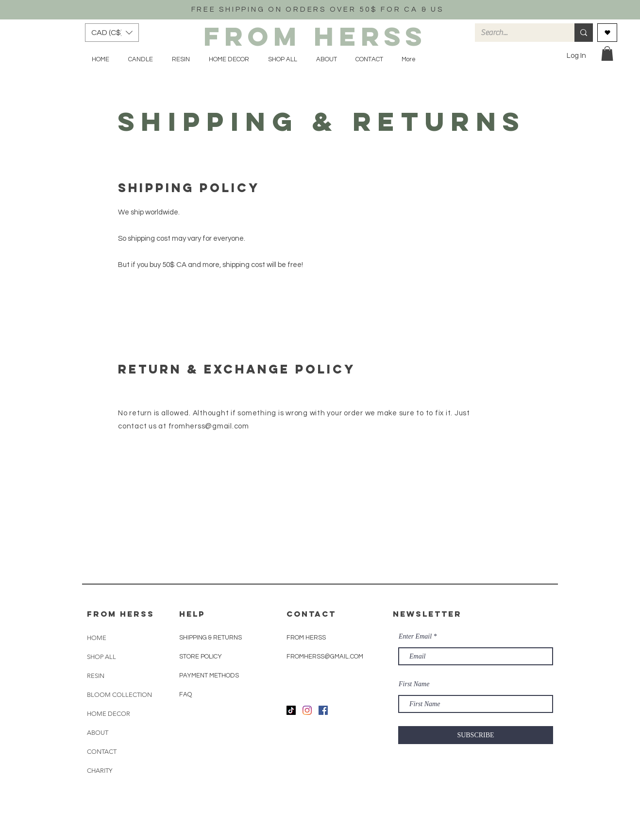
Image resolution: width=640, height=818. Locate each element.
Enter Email (415, 636)
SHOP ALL (101, 656)
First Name (414, 684)
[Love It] (607, 32)
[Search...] (517, 32)
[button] (112, 32)
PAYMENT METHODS (209, 675)
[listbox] (112, 32)
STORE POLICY (201, 656)
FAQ (185, 694)
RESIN (95, 675)
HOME (96, 637)
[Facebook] (323, 710)
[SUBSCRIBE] (475, 735)
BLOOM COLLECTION (119, 694)
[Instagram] (307, 710)
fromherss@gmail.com (208, 426)
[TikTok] (291, 710)
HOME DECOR (108, 713)
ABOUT (97, 732)
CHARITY (99, 770)
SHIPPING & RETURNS (210, 637)
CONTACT (102, 751)
